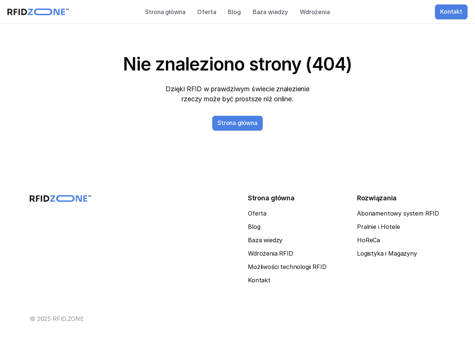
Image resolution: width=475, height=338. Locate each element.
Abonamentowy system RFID (398, 213)
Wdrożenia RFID (270, 253)
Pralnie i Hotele (378, 226)
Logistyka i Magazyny (387, 253)
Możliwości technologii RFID (287, 266)
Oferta (206, 12)
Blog (234, 12)
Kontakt (259, 280)
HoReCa (368, 240)
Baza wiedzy (270, 12)
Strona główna (165, 12)
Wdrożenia (315, 12)
